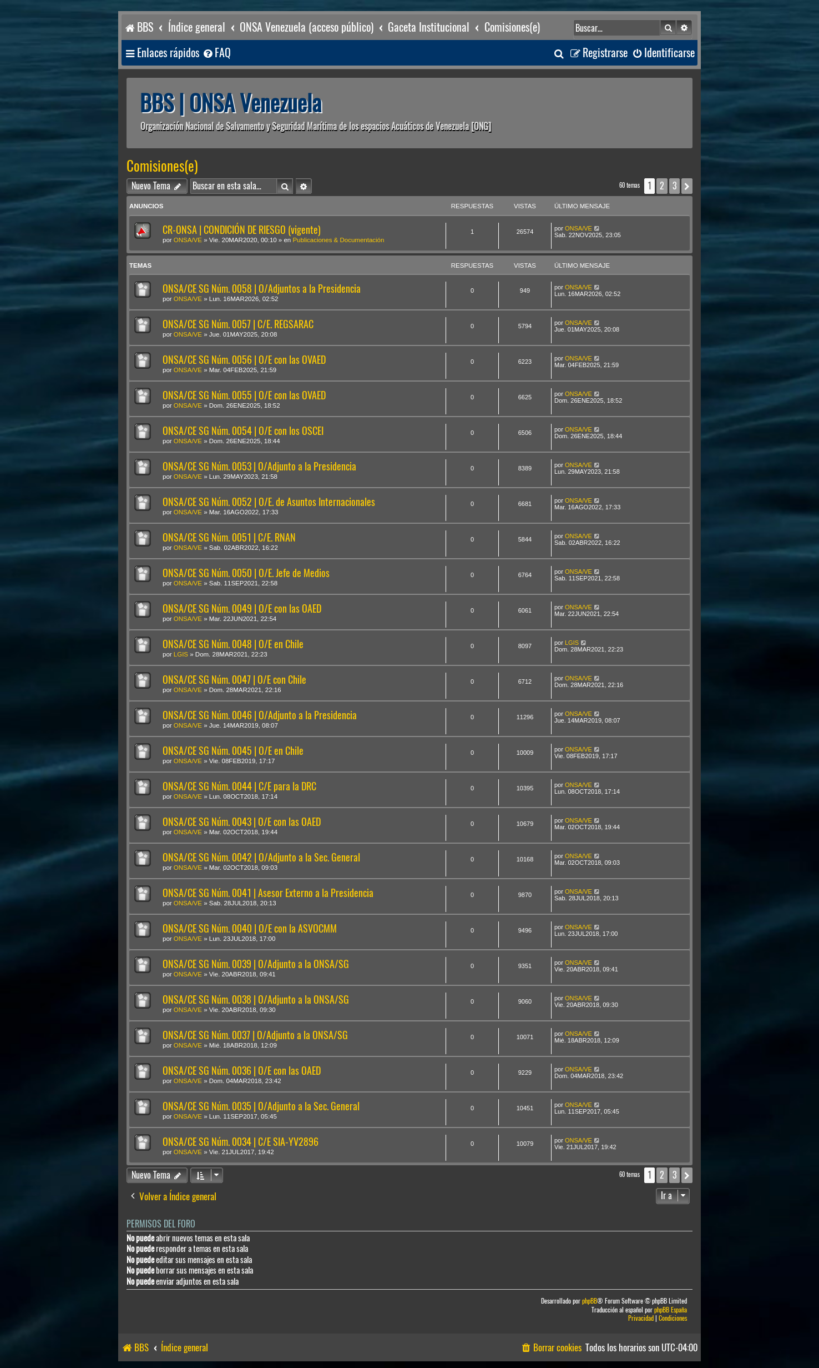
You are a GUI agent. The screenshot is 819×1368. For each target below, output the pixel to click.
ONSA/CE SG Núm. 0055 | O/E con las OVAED (244, 395)
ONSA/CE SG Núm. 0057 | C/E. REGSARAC (238, 324)
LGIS (181, 654)
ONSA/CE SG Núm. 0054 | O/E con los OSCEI (243, 431)
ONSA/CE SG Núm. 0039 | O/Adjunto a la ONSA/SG (256, 964)
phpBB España (670, 1310)
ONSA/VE (188, 240)
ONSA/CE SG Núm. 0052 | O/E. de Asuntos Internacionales (269, 502)
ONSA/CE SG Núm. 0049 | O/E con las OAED (242, 608)
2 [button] (662, 186)
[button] (686, 186)
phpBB (589, 1301)
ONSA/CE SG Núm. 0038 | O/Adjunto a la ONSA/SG (256, 999)
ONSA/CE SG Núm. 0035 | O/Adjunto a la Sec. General (261, 1106)
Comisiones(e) (162, 166)
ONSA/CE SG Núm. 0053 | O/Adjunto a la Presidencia (259, 466)
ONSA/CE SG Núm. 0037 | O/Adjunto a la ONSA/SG (255, 1035)
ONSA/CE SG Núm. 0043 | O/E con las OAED (242, 822)
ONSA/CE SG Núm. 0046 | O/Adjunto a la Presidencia (260, 715)
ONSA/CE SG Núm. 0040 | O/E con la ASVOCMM (250, 928)
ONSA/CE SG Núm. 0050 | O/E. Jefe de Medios (246, 573)
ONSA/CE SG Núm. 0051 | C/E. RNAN (229, 537)
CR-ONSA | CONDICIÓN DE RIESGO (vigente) (242, 230)
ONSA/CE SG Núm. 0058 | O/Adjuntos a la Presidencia (262, 288)
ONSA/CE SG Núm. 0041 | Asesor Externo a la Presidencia (268, 893)
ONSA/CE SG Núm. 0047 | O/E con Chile (234, 679)
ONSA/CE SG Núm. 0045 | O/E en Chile (233, 751)
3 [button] (674, 186)
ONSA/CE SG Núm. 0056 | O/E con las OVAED (244, 360)
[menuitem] (216, 53)
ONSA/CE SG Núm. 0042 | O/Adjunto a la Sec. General (261, 857)
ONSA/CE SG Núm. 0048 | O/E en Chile (233, 644)
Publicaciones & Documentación (338, 240)
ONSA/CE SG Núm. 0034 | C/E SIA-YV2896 (240, 1142)
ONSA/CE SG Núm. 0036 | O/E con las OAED (242, 1071)
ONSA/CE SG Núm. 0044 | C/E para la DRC (239, 786)
